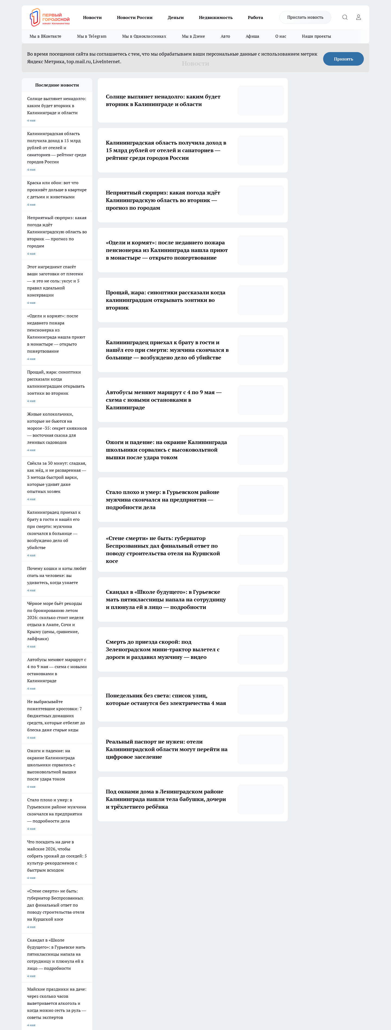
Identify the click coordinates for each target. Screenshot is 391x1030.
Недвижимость (216, 17)
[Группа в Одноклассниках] (273, 889)
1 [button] (146, 837)
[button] (246, 837)
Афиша (253, 36)
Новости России (135, 17)
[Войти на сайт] (358, 17)
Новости (92, 17)
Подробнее (162, 975)
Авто (225, 36)
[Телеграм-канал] (286, 889)
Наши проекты (316, 36)
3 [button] (172, 837)
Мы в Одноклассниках (144, 36)
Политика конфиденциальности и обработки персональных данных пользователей (85, 962)
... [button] (223, 837)
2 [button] (159, 837)
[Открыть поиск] (344, 17)
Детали (177, 975)
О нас (280, 36)
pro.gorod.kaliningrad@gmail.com (74, 945)
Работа (255, 17)
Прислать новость (305, 17)
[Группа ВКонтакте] (259, 889)
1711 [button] (235, 837)
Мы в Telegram (91, 36)
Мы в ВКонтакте (45, 36)
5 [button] (197, 837)
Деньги (176, 17)
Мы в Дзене (193, 36)
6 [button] (210, 837)
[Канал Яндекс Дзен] (300, 889)
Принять (343, 59)
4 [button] (185, 837)
